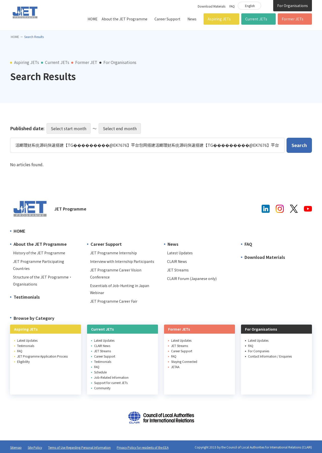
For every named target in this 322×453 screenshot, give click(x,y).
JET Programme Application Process (42, 356)
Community (102, 388)
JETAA (175, 367)
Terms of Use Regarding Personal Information (79, 447)
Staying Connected (184, 361)
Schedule (100, 372)
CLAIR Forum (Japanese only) (192, 278)
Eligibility (23, 361)
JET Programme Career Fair (113, 301)
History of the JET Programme (39, 252)
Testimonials (27, 297)
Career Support (167, 18)
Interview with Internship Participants (122, 261)
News (191, 18)
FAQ (232, 6)
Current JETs (256, 18)
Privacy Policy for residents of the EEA (143, 447)
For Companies (258, 351)
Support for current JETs (111, 382)
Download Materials (211, 6)
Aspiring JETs (219, 18)
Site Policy (35, 447)
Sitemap (16, 447)
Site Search (267, 5)
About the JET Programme (124, 18)
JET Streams (178, 269)
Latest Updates (180, 252)
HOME (93, 18)
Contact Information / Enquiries (270, 356)
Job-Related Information (111, 377)
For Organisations (292, 5)
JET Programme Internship (113, 252)
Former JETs (292, 18)
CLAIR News (177, 261)
